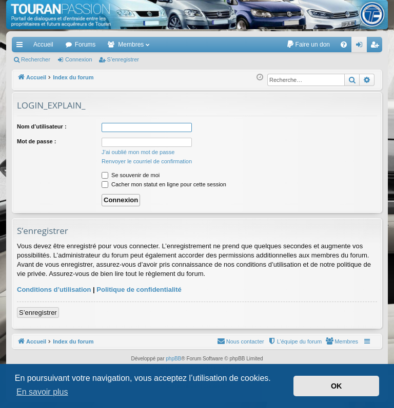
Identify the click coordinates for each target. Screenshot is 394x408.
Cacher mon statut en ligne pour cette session (164, 184)
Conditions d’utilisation (54, 289)
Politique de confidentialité (138, 289)
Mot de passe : (36, 141)
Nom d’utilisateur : (42, 126)
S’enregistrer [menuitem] (376, 46)
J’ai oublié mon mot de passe (138, 152)
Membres (131, 44)
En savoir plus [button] (42, 392)
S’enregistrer (123, 59)
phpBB (173, 358)
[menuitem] (308, 44)
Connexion (78, 59)
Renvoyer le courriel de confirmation (147, 161)
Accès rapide (21, 46)
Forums (85, 44)
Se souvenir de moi (131, 175)
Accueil (43, 44)
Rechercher (35, 59)
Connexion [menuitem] (361, 46)
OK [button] (336, 386)
